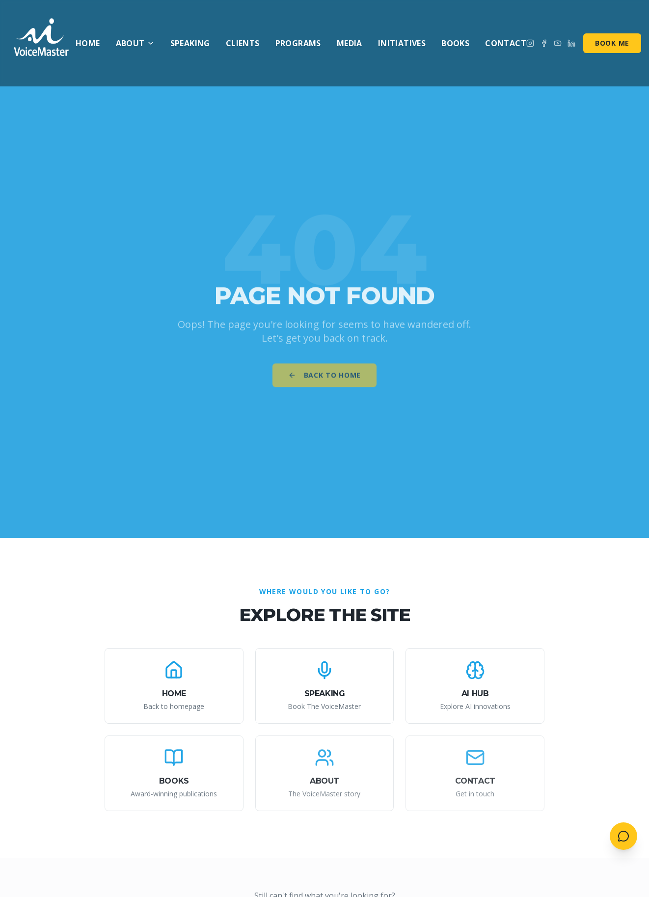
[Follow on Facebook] (544, 43)
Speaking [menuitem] (190, 43)
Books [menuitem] (455, 43)
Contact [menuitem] (505, 43)
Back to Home (324, 378)
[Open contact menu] (623, 836)
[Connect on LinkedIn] (571, 43)
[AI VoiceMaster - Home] (42, 43)
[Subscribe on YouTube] (558, 43)
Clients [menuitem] (243, 43)
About (135, 43)
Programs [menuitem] (298, 43)
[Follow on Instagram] (530, 43)
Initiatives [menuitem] (402, 43)
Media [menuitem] (349, 43)
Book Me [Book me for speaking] (612, 43)
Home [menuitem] (88, 43)
